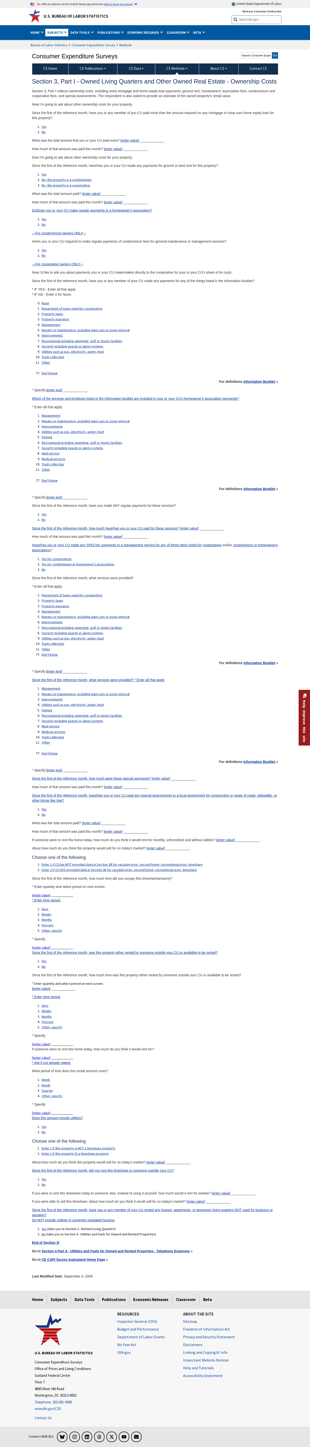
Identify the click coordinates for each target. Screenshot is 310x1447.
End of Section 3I (45, 1243)
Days (45, 909)
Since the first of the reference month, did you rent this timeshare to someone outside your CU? (103, 1170)
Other (46, 362)
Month (46, 1085)
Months (47, 919)
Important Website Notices (206, 1360)
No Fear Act (126, 1344)
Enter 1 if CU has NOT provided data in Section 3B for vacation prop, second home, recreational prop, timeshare (122, 864)
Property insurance (55, 319)
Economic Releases (150, 1299)
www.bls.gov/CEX (48, 1408)
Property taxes (52, 314)
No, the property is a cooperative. (66, 185)
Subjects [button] (55, 32)
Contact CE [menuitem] (258, 68)
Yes (44, 126)
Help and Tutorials (198, 1367)
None (45, 303)
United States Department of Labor (256, 4)
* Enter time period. (46, 900)
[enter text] (54, 390)
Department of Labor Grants (141, 1336)
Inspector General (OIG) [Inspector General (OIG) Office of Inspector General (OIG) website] (137, 1321)
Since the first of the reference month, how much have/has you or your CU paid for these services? (105, 528)
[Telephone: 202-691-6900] (72, 1402)
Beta (207, 1299)
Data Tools (84, 1299)
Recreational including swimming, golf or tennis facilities (82, 341)
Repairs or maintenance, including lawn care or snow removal (86, 330)
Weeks (46, 914)
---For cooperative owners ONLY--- (58, 264)
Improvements (52, 335)
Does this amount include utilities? (57, 1118)
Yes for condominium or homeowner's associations (78, 564)
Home (37, 1299)
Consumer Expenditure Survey (93, 45)
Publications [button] (109, 32)
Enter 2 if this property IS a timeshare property (75, 1153)
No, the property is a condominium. (67, 179)
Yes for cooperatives (57, 559)
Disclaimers (192, 1344)
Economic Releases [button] (143, 32)
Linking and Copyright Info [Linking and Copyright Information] (205, 1352)
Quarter (47, 1090)
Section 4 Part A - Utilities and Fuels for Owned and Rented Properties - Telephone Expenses (116, 1251)
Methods (125, 45)
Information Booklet (259, 382)
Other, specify (52, 930)
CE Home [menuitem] (50, 68)
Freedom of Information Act (206, 1329)
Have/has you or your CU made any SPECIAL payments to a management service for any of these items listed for (117, 545)
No (44, 132)
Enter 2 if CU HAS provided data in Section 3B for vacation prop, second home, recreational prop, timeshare (119, 870)
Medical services (53, 459)
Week (46, 1080)
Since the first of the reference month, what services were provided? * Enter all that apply (98, 680)
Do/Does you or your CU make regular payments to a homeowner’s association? (92, 210)
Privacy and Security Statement (209, 1336)
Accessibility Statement (203, 1375)
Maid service (51, 453)
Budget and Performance (138, 1329)
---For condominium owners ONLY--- (59, 233)
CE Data (135, 68)
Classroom (186, 1299)
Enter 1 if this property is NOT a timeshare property (78, 1148)
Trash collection (53, 357)
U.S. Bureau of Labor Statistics (76, 16)
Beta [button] (197, 32)
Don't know (50, 373)
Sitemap (190, 1321)
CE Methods (175, 68)
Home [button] (35, 32)
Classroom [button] (176, 32)
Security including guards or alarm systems (72, 346)
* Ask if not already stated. (51, 1063)
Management (51, 325)
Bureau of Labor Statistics (49, 45)
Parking (47, 437)
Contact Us (43, 1418)
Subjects (59, 1299)
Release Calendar (254, 11)
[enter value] (130, 140)
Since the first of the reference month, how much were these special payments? (91, 778)
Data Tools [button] (80, 32)
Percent (47, 925)
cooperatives (212, 545)
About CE (217, 68)
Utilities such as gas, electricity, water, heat (73, 351)
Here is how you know (118, 4)
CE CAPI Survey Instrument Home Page (73, 1260)
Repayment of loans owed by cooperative (72, 308)
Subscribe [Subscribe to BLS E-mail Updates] (274, 11)
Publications (114, 1299)
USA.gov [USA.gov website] (124, 1352)
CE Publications (91, 68)
